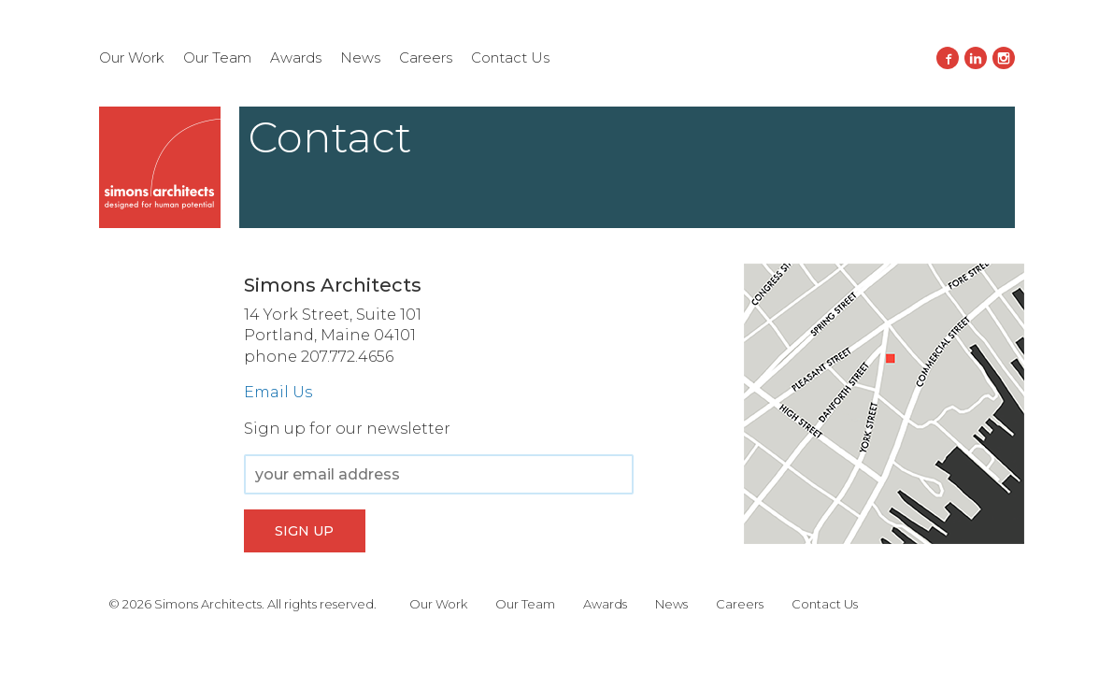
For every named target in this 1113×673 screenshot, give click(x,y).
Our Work (131, 57)
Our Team (217, 57)
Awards (295, 57)
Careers (425, 57)
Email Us (278, 392)
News (360, 57)
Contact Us (510, 57)
